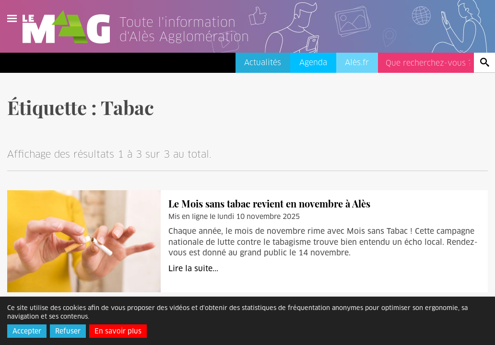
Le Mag (70, 27)
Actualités (262, 63)
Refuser (68, 331)
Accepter (26, 331)
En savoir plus (117, 331)
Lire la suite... (193, 269)
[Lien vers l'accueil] (196, 40)
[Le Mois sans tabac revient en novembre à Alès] (84, 241)
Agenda (313, 63)
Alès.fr (357, 63)
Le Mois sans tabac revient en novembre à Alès (269, 203)
